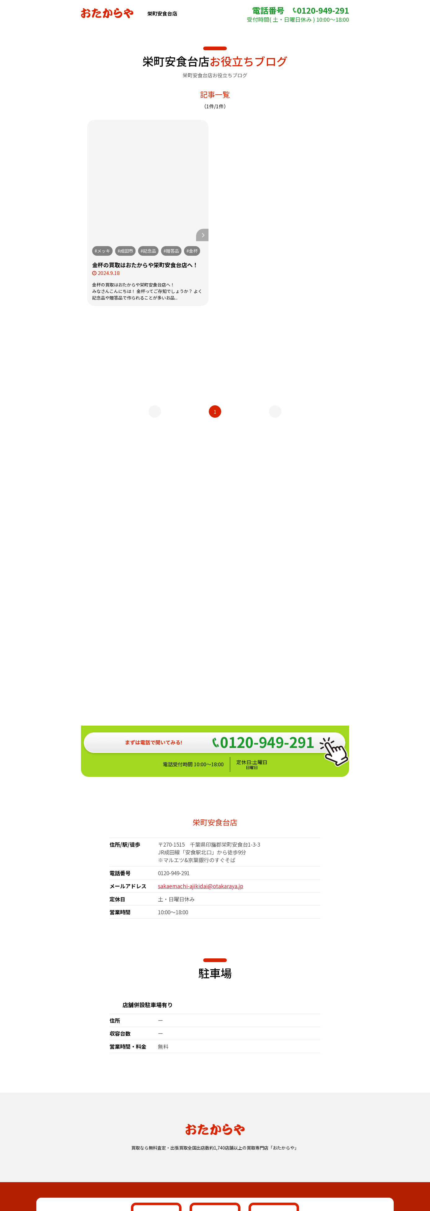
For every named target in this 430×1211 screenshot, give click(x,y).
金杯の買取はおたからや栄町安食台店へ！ (145, 265)
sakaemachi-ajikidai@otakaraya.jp (200, 687)
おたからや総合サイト (215, 1157)
